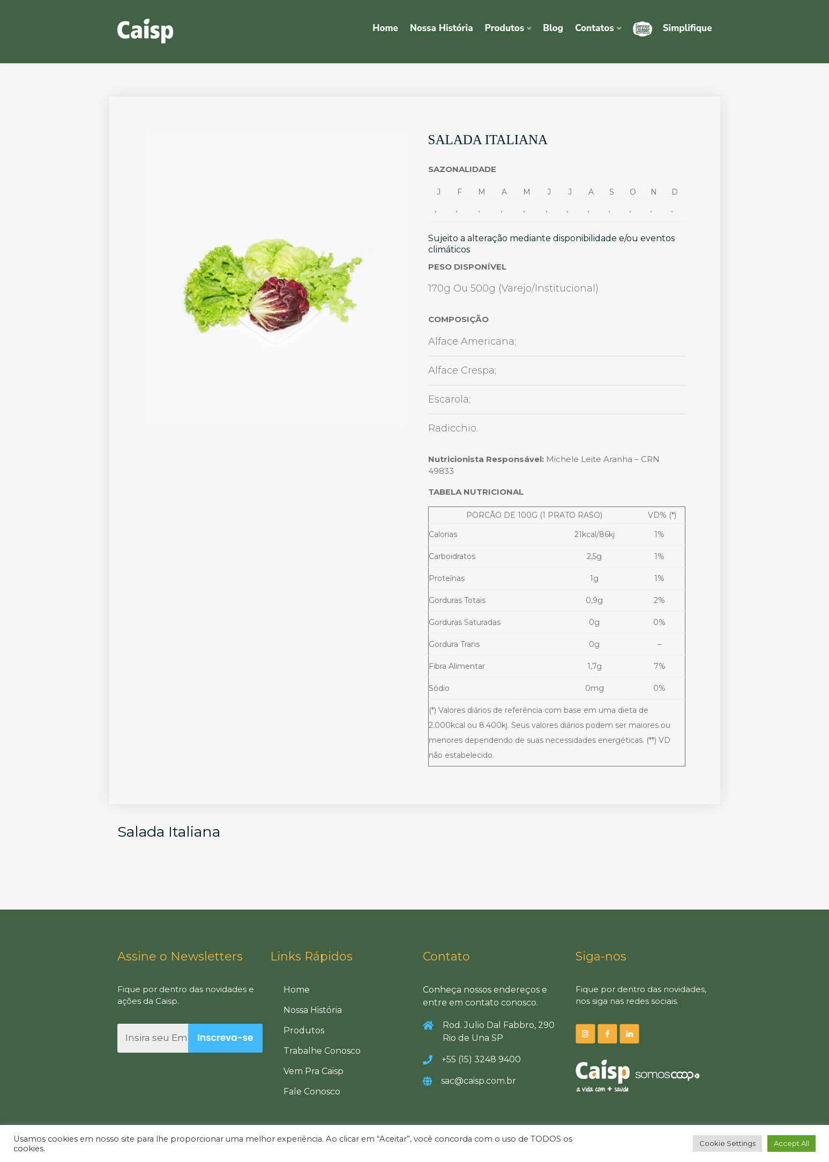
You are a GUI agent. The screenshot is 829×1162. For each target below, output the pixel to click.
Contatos (594, 28)
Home (385, 28)
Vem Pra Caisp (313, 1071)
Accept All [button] (791, 1143)
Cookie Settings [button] (727, 1143)
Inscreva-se (225, 1037)
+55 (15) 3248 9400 (481, 1059)
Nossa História (441, 28)
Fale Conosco (311, 1091)
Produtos (505, 28)
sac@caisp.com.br (478, 1081)
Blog (553, 28)
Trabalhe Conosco (322, 1051)
